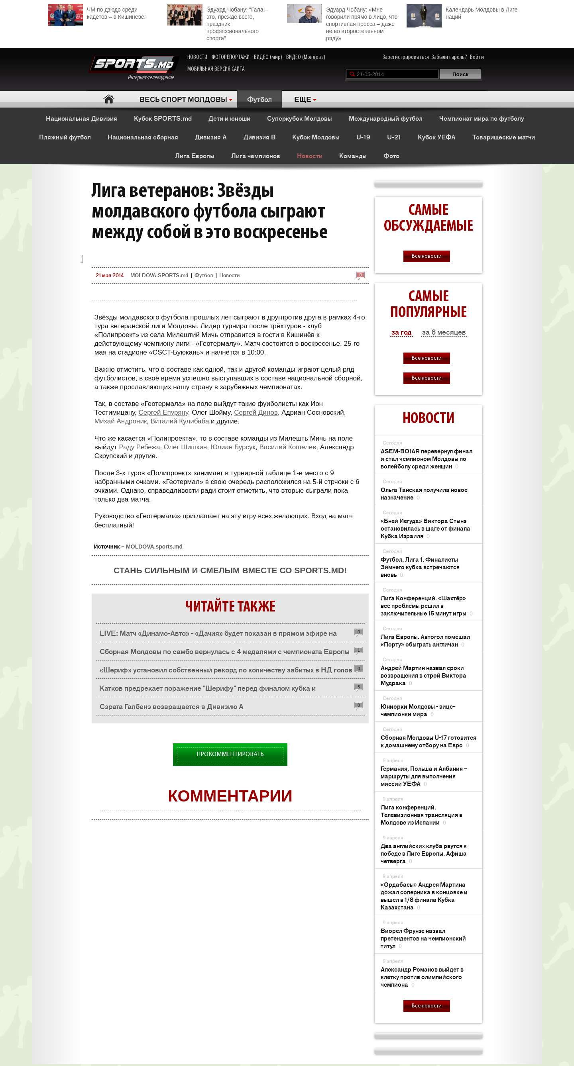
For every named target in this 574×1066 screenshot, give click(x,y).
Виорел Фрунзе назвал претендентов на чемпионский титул (423, 938)
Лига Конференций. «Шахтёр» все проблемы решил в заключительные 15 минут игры (427, 605)
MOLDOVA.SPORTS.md (159, 275)
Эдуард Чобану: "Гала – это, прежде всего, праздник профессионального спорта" (217, 22)
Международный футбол (386, 118)
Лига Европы (194, 155)
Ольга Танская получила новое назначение (424, 493)
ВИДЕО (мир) (268, 57)
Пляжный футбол (65, 136)
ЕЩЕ (302, 99)
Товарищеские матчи (503, 136)
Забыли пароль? (449, 57)
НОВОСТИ (197, 57)
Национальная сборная (143, 136)
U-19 (363, 136)
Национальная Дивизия (81, 118)
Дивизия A (211, 136)
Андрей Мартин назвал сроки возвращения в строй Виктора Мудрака (423, 675)
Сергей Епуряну (163, 412)
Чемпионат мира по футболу (481, 118)
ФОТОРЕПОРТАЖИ (231, 57)
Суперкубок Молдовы (299, 118)
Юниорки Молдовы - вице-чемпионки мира (418, 709)
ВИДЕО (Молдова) (305, 57)
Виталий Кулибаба (180, 421)
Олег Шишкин (185, 447)
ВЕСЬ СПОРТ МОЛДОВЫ (183, 99)
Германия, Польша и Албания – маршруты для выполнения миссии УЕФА (424, 775)
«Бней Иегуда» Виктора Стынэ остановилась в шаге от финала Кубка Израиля (425, 528)
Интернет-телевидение (134, 68)
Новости (309, 155)
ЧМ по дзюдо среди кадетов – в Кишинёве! (97, 12)
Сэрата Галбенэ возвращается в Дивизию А (172, 706)
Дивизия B (259, 136)
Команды (353, 155)
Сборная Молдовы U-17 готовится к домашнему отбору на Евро (428, 741)
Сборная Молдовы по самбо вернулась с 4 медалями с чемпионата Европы (225, 651)
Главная (109, 99)
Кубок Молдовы (316, 136)
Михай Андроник (120, 421)
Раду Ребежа (139, 447)
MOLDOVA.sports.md (154, 546)
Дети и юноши (229, 118)
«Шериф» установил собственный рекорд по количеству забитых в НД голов (226, 669)
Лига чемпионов (255, 155)
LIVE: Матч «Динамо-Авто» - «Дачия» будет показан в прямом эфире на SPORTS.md (218, 635)
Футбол (259, 99)
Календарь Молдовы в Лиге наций (462, 12)
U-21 (394, 136)
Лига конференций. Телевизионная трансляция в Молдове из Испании (421, 814)
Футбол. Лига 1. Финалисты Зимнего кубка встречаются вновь (420, 566)
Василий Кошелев (287, 447)
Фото (391, 155)
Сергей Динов (256, 412)
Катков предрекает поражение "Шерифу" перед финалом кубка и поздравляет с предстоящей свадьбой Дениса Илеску (208, 690)
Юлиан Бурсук (233, 447)
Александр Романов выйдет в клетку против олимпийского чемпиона (422, 976)
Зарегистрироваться (406, 57)
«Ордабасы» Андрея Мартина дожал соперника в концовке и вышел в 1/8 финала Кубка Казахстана (424, 895)
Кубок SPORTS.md (163, 118)
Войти (477, 57)
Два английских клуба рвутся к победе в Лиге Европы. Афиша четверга (424, 853)
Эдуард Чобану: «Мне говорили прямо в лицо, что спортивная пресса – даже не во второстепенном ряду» (342, 22)
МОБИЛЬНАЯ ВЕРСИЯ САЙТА (216, 69)
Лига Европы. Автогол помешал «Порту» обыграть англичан (425, 640)
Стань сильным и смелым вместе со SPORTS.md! (230, 570)
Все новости (427, 256)
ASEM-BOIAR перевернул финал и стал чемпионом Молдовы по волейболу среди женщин (426, 458)
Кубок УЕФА (437, 136)
